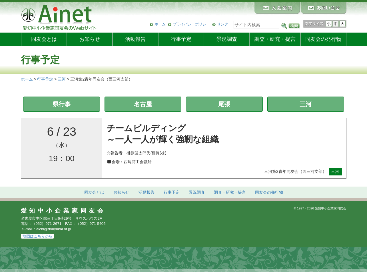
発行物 (323, 39)
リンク (222, 24)
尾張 (224, 104)
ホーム (160, 24)
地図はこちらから (37, 236)
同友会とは (44, 39)
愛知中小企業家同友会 (63, 210)
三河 (306, 104)
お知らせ (89, 39)
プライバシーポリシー (191, 24)
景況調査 (226, 39)
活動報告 (135, 39)
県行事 (62, 104)
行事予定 (181, 39)
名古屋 (143, 104)
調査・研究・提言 (275, 39)
